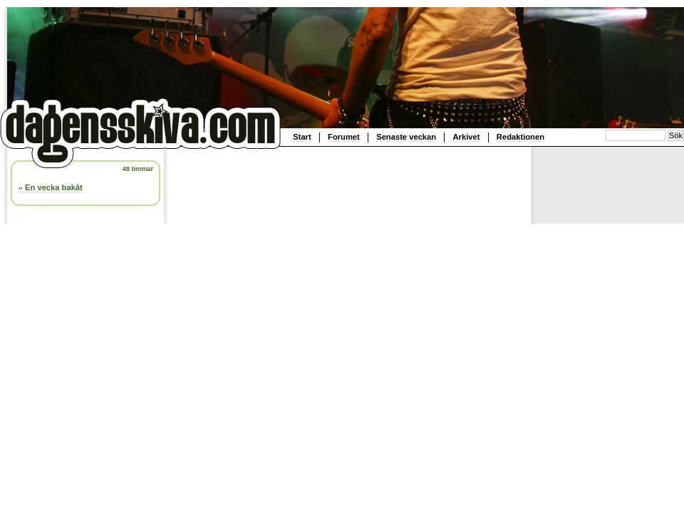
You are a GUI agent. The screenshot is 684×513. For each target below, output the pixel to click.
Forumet (344, 137)
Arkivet (466, 137)
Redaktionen (520, 137)
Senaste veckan (406, 137)
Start (302, 137)
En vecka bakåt (54, 187)
